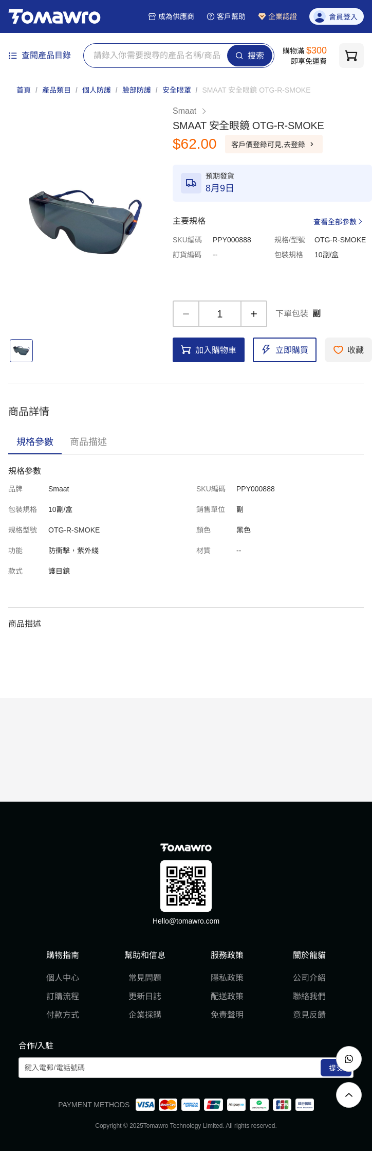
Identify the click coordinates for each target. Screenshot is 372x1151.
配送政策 (227, 996)
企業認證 (277, 16)
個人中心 (62, 977)
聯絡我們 (309, 996)
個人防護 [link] (96, 90)
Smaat (190, 111)
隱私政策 (227, 977)
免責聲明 (227, 1015)
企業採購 (144, 1015)
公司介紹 (309, 977)
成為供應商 (171, 16)
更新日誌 (144, 996)
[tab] (35, 442)
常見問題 (144, 977)
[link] (256, 90)
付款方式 (62, 1015)
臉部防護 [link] (136, 90)
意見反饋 (309, 1015)
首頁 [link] (23, 90)
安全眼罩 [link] (176, 90)
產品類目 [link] (56, 90)
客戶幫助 (226, 16)
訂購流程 (62, 996)
